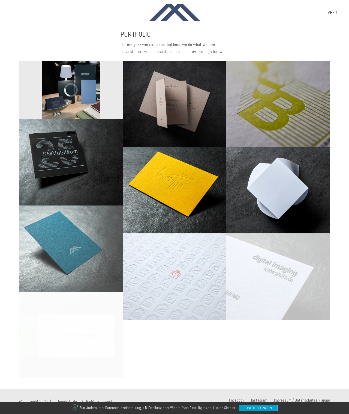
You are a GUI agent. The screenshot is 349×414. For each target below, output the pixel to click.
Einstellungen (258, 408)
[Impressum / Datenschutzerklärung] (302, 400)
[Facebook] (236, 400)
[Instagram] (259, 400)
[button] (332, 12)
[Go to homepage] (174, 12)
